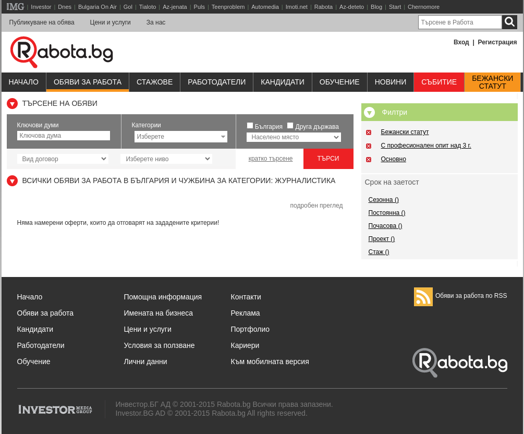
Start (395, 7)
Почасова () (386, 226)
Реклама (245, 313)
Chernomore (424, 7)
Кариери (245, 345)
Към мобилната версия (270, 361)
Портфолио (250, 329)
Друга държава (317, 126)
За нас (156, 22)
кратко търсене (271, 158)
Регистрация (497, 42)
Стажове (155, 82)
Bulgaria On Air (97, 7)
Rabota (323, 7)
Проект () (382, 239)
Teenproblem (228, 7)
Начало (24, 82)
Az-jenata (175, 7)
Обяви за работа (87, 82)
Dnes (64, 7)
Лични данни (145, 361)
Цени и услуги (110, 22)
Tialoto (147, 7)
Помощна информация (163, 297)
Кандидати (282, 82)
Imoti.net (297, 7)
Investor (41, 7)
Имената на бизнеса (158, 313)
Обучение (34, 361)
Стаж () (379, 252)
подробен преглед (316, 205)
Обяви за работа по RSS (460, 296)
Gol (128, 7)
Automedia (265, 7)
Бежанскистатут (492, 82)
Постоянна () (387, 213)
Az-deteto (351, 7)
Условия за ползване (159, 345)
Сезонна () (384, 200)
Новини (391, 82)
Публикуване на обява (42, 22)
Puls (199, 7)
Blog (376, 7)
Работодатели (217, 82)
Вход (461, 42)
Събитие (439, 82)
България (269, 126)
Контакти (246, 297)
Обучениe (340, 82)
